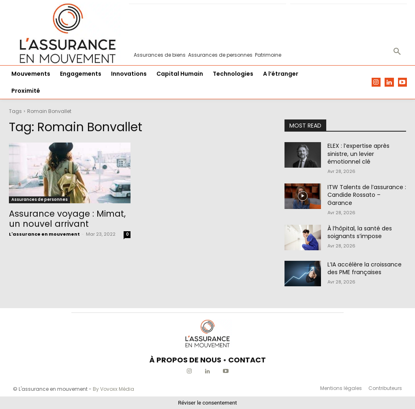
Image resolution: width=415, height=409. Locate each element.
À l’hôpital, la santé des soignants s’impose (359, 232)
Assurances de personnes (39, 199)
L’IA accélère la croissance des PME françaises (364, 268)
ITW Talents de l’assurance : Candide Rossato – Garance (366, 195)
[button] (397, 52)
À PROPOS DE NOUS (185, 360)
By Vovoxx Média (113, 389)
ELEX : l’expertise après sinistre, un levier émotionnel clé (358, 154)
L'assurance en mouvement (44, 234)
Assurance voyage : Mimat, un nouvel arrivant (67, 219)
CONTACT (247, 360)
